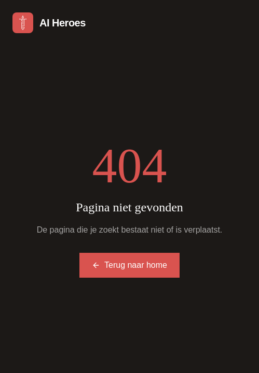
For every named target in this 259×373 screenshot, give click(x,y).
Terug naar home (129, 265)
